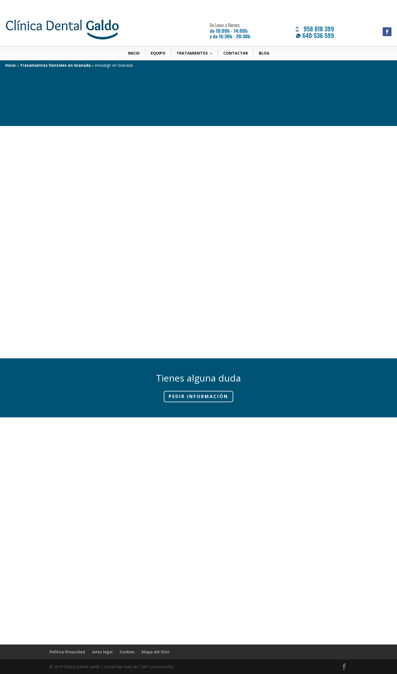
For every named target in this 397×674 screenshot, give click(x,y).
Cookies (127, 651)
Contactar (235, 53)
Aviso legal (102, 651)
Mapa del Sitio (156, 651)
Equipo (158, 53)
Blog (264, 53)
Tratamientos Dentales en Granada (55, 65)
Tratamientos (192, 53)
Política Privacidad (67, 651)
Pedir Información (198, 396)
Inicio (134, 53)
